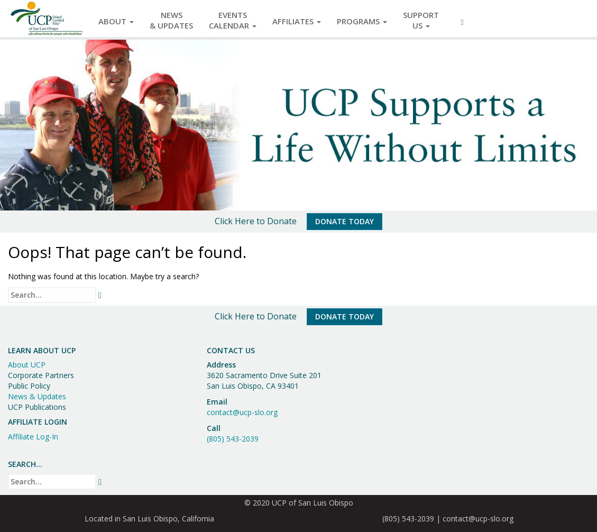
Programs (362, 21)
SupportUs (421, 20)
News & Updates (37, 396)
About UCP (26, 365)
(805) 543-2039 (233, 439)
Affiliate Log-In (33, 437)
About (116, 21)
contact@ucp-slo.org (242, 412)
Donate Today (344, 221)
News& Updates (171, 20)
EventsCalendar (232, 20)
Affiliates (296, 21)
